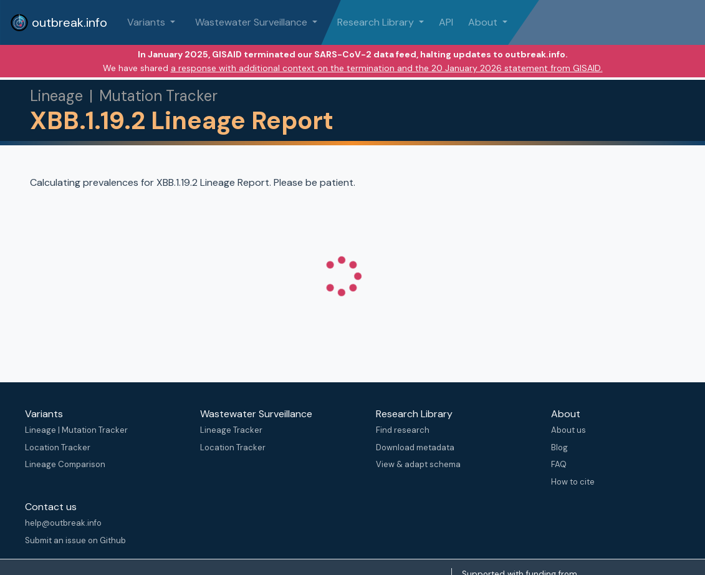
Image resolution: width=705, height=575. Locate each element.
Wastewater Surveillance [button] (252, 22)
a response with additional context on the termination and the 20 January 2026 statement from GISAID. (387, 68)
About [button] (484, 22)
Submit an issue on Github (75, 540)
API (446, 22)
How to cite (573, 481)
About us (568, 430)
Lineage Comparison (65, 464)
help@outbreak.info (63, 523)
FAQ (559, 464)
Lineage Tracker (231, 430)
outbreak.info (58, 22)
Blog (559, 447)
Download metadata (415, 447)
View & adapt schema (418, 464)
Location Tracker (57, 447)
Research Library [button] (376, 22)
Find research (402, 430)
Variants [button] (147, 22)
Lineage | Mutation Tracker (76, 430)
